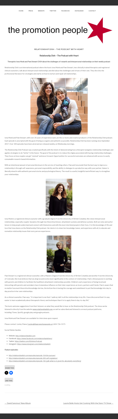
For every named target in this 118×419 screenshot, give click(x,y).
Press (31, 11)
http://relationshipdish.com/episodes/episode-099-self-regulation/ (33, 358)
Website (41, 11)
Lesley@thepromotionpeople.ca (40, 324)
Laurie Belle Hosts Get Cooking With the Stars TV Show (88, 403)
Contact (92, 11)
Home (21, 11)
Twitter (53, 11)
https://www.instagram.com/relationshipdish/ (34, 344)
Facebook (65, 11)
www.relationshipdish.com (43, 309)
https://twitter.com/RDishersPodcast (28, 341)
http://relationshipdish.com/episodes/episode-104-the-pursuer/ (32, 355)
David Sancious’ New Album (18, 403)
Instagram (79, 11)
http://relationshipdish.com (25, 336)
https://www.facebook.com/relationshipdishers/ (34, 338)
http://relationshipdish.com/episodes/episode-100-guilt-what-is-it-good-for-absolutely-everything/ (45, 361)
